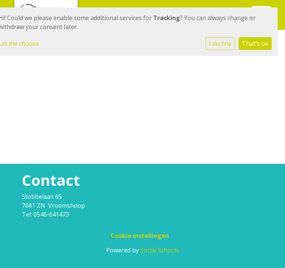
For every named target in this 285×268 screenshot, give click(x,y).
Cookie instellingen (140, 236)
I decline (220, 43)
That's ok (255, 43)
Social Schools (159, 250)
